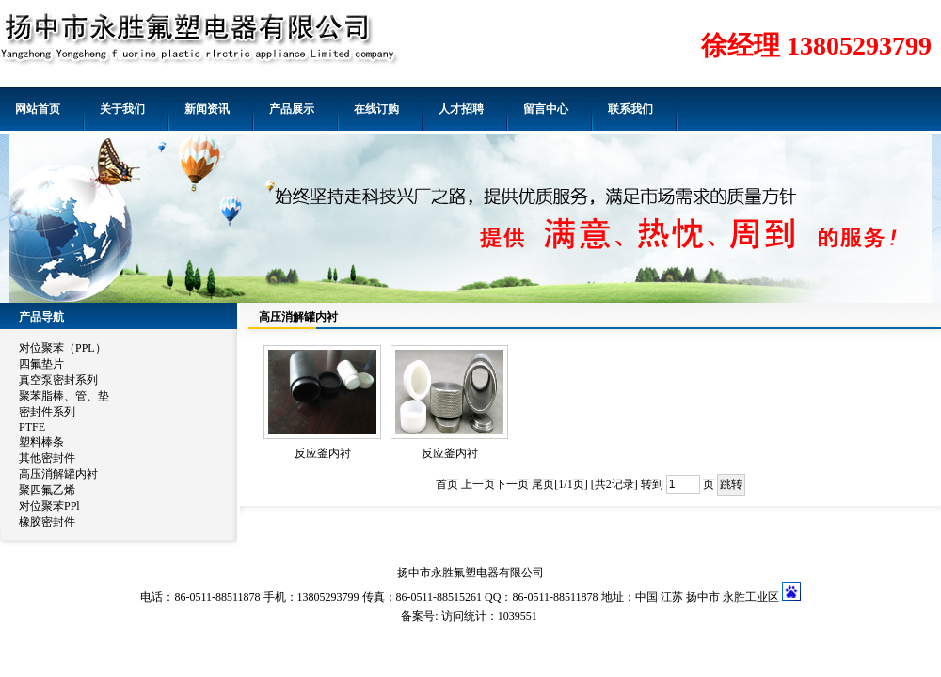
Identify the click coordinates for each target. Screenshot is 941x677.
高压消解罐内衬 (58, 473)
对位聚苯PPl (49, 505)
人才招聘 (461, 109)
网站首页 (37, 109)
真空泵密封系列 (58, 379)
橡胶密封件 (47, 521)
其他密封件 (47, 457)
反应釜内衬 (323, 453)
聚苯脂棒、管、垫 (64, 395)
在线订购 (376, 109)
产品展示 (291, 109)
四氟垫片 (41, 363)
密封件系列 (47, 411)
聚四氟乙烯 (47, 489)
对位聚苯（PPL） (62, 347)
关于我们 (122, 109)
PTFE (32, 426)
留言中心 (545, 109)
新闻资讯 (207, 109)
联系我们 (630, 109)
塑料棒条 (41, 442)
